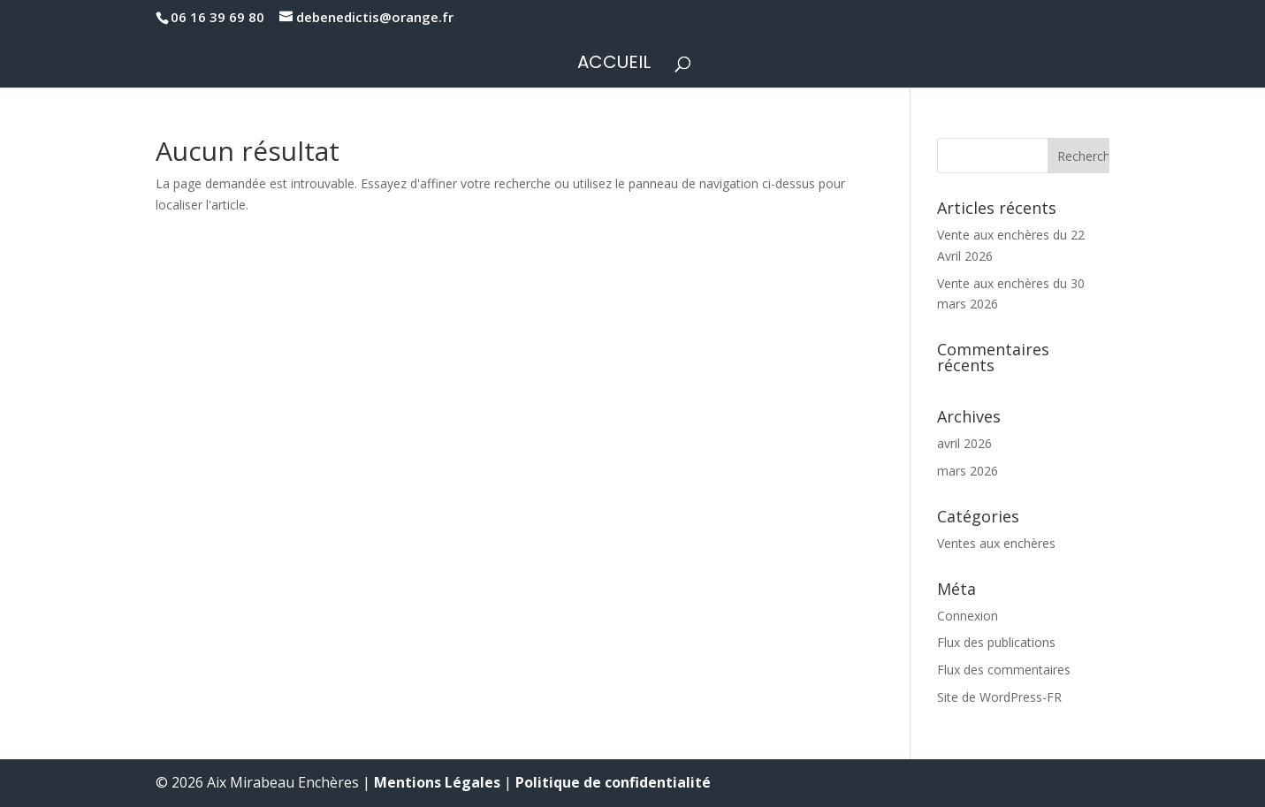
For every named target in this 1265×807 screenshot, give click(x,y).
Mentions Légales (437, 782)
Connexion (967, 615)
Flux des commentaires (1004, 669)
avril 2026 (964, 443)
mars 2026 (967, 470)
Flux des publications (996, 642)
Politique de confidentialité (613, 782)
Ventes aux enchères (996, 543)
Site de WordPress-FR (999, 697)
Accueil (614, 65)
